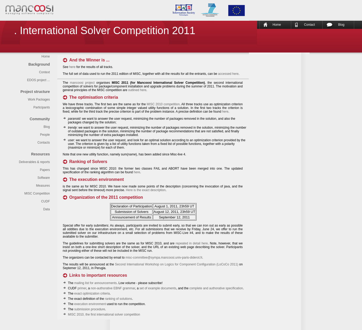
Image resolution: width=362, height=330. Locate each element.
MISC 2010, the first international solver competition (104, 314)
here (72, 67)
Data (46, 209)
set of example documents (158, 288)
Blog (341, 25)
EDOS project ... (38, 80)
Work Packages (39, 99)
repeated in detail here (192, 243)
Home (277, 25)
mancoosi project (82, 83)
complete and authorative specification (216, 288)
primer (82, 288)
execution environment (90, 304)
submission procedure (89, 309)
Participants (41, 107)
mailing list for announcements (95, 283)
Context (44, 72)
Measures (43, 185)
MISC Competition (37, 193)
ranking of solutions (118, 299)
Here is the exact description (146, 190)
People (45, 135)
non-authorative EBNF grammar (113, 288)
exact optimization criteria (92, 293)
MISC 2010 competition (163, 104)
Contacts (44, 142)
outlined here (137, 90)
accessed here (228, 74)
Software (44, 178)
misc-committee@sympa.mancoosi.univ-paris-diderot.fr (163, 257)
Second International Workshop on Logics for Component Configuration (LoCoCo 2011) (176, 264)
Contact (309, 25)
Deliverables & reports (34, 162)
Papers (45, 170)
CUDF (45, 201)
